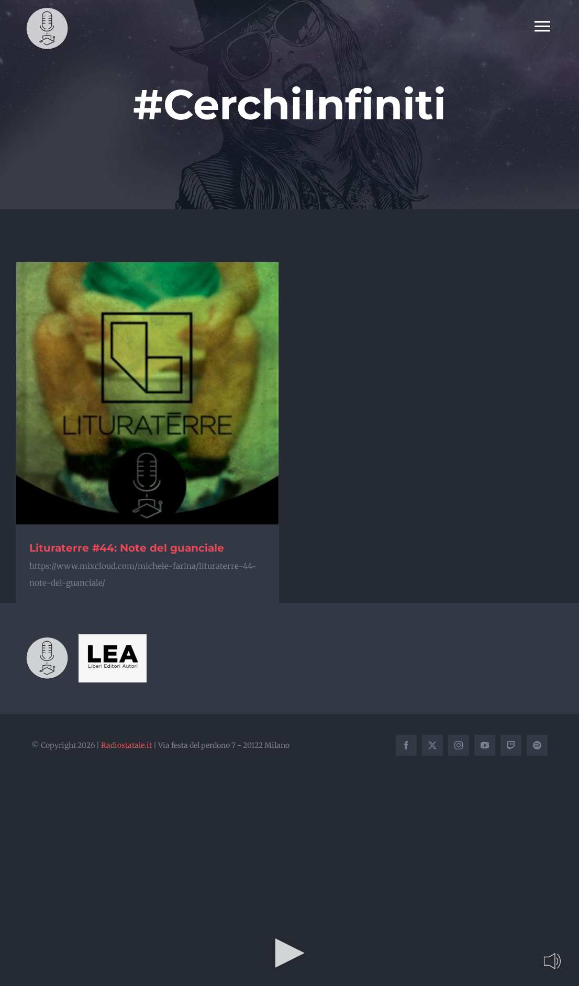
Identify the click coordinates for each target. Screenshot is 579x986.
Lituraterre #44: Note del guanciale (126, 548)
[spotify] (537, 745)
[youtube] (484, 745)
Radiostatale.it (126, 745)
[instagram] (458, 745)
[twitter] (432, 745)
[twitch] (510, 745)
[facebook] (406, 745)
